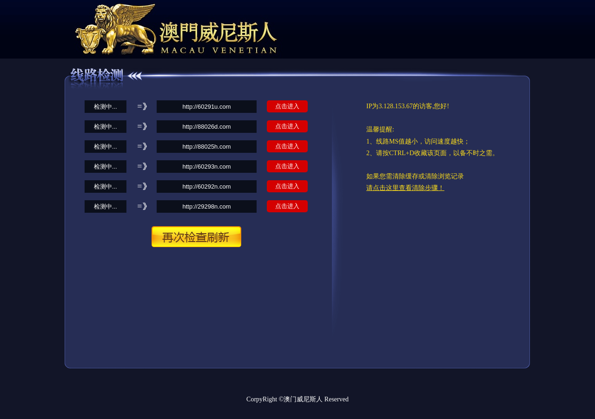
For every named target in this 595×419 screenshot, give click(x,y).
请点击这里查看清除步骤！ (405, 187)
